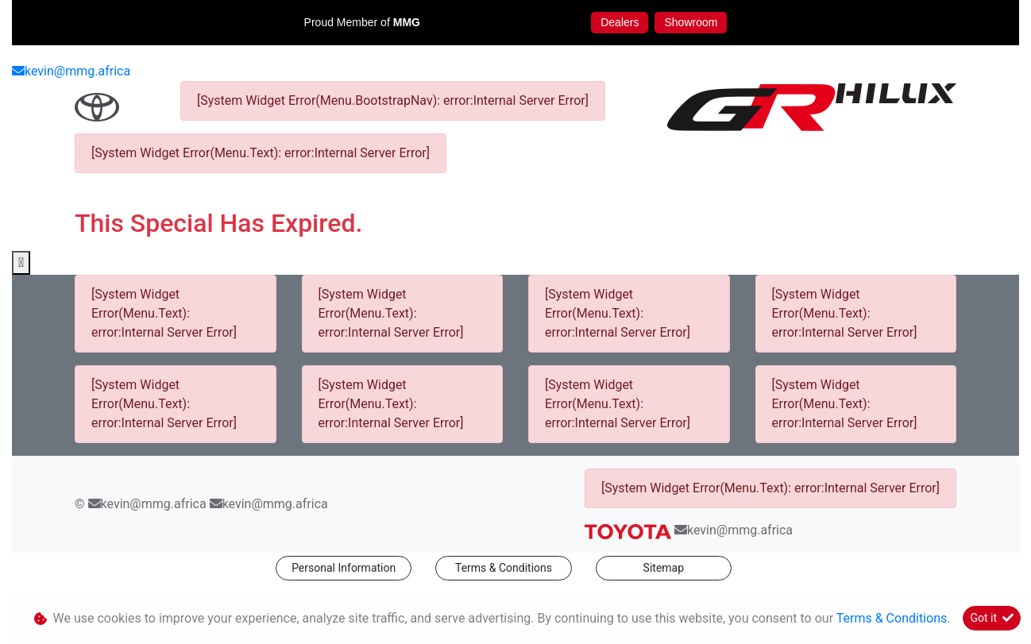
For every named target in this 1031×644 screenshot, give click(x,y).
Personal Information (344, 567)
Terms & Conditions (503, 567)
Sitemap (663, 567)
